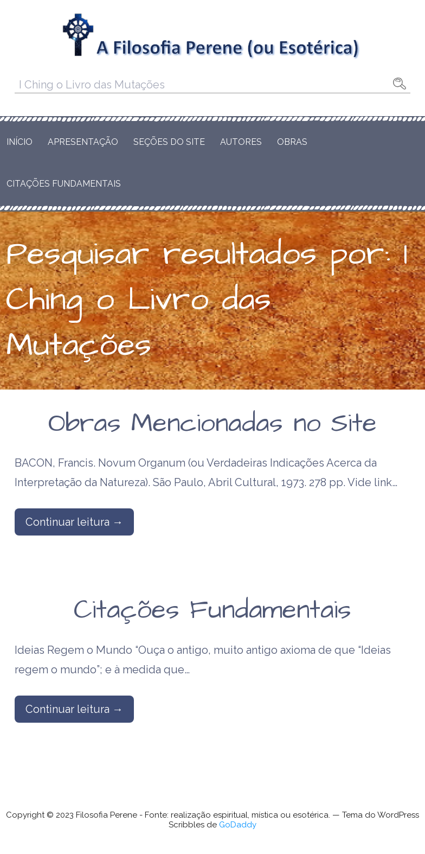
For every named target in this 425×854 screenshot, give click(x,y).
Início (20, 142)
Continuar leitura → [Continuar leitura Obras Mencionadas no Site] (74, 521)
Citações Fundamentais (64, 184)
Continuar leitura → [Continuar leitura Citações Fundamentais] (74, 709)
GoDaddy (237, 825)
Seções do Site (169, 142)
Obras (292, 142)
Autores (241, 142)
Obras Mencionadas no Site (212, 424)
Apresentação (83, 142)
